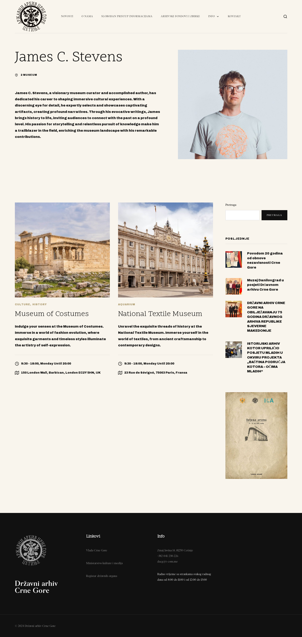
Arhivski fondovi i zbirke (180, 16)
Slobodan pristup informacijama (127, 16)
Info (214, 16)
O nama (87, 16)
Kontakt (234, 16)
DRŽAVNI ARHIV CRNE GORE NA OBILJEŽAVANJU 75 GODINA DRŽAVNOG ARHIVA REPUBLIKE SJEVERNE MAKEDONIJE (266, 316)
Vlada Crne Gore (96, 550)
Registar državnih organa (101, 576)
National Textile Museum (160, 314)
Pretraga (230, 204)
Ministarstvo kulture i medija (104, 563)
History (39, 304)
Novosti (67, 16)
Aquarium (126, 304)
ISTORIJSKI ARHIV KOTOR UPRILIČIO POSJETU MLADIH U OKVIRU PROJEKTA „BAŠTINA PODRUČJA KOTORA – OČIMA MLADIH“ (266, 357)
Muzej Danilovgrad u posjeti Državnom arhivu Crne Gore (265, 284)
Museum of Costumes (52, 314)
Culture (22, 304)
